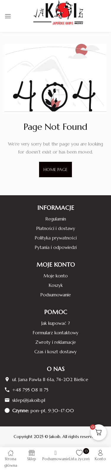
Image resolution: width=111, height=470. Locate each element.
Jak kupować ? (55, 323)
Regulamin (55, 219)
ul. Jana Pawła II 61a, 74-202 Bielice (50, 379)
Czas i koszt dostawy (55, 351)
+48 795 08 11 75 (30, 390)
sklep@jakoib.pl (28, 400)
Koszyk (56, 285)
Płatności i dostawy (55, 228)
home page (56, 169)
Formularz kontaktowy (55, 332)
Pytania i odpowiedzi (56, 247)
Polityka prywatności (56, 238)
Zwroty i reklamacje (55, 342)
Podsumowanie (55, 295)
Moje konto (56, 276)
